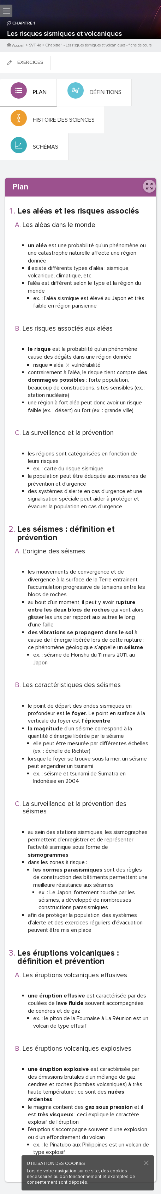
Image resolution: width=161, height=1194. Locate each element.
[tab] (28, 92)
